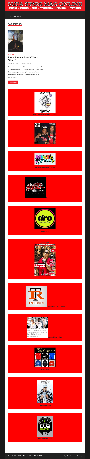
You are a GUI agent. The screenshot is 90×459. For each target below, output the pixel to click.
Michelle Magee (26, 63)
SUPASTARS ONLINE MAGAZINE (31, 456)
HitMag (79, 456)
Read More (12, 82)
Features (11, 54)
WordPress (69, 456)
